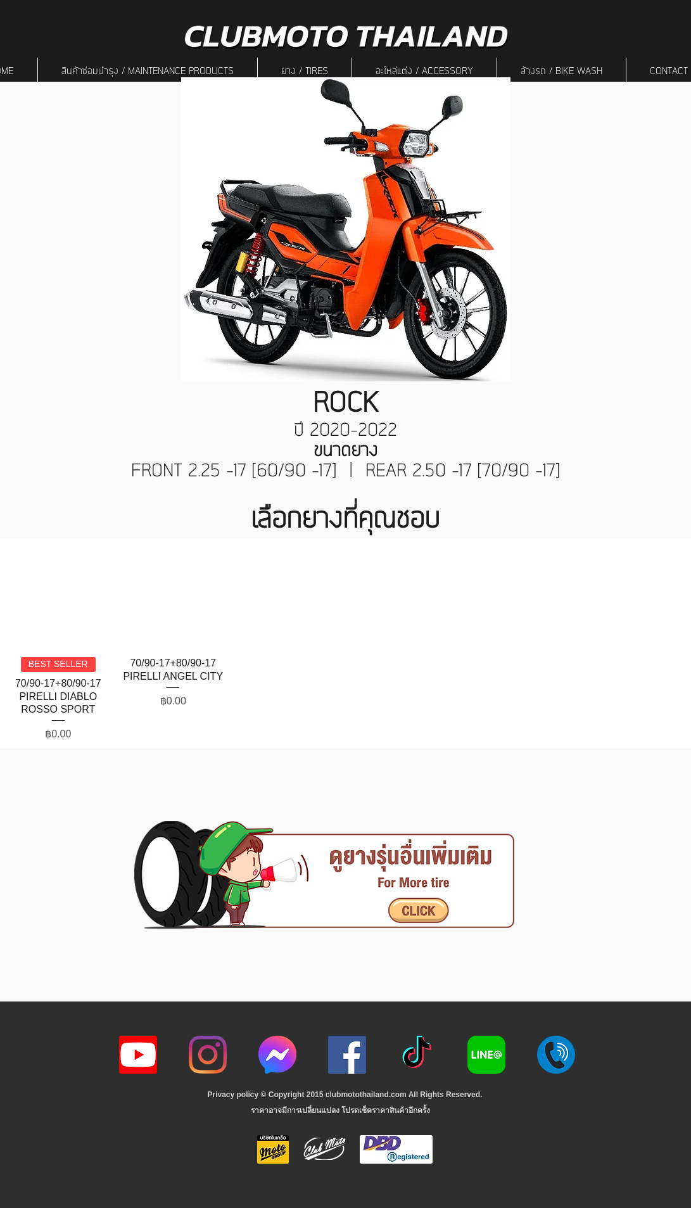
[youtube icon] (138, 1055)
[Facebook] (347, 1055)
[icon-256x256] (277, 1055)
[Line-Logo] (486, 1055)
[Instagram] (208, 1055)
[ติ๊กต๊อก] (417, 1055)
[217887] (556, 1055)
